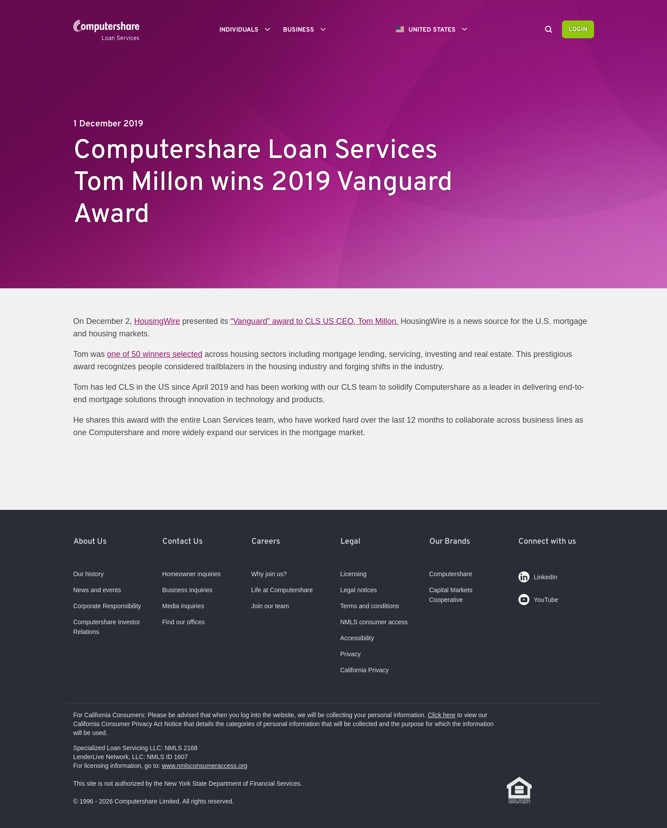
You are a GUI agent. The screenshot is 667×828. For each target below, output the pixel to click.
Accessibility (357, 638)
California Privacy (364, 670)
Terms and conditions (369, 606)
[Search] (548, 30)
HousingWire (157, 321)
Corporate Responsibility (107, 606)
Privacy (350, 654)
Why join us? (269, 574)
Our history (88, 574)
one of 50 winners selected (154, 354)
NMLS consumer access (374, 622)
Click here (441, 715)
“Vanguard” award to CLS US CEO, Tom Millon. (314, 321)
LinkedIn (538, 575)
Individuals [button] (247, 29)
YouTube (538, 598)
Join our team (270, 606)
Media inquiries (183, 606)
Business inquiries (187, 590)
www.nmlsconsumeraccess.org (204, 765)
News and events (97, 590)
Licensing (353, 574)
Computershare (451, 574)
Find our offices (183, 622)
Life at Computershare (282, 590)
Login (578, 29)
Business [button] (307, 29)
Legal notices (358, 590)
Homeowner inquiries (191, 574)
